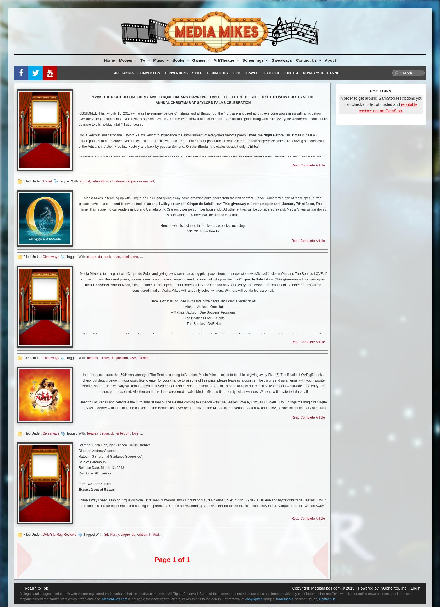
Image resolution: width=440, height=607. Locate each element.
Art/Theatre (227, 60)
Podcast (291, 73)
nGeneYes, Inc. (394, 588)
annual (85, 181)
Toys (237, 73)
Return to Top (36, 588)
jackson (122, 358)
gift (128, 433)
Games (201, 60)
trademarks (284, 599)
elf (152, 181)
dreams (143, 181)
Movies (128, 60)
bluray (114, 535)
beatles (92, 358)
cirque (131, 181)
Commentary (150, 73)
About (330, 60)
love (133, 358)
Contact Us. (328, 599)
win (135, 257)
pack (107, 257)
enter (120, 433)
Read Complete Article (308, 165)
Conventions (176, 73)
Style (197, 73)
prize (116, 257)
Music (161, 60)
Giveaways (282, 60)
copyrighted (254, 599)
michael (143, 358)
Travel (252, 73)
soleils (126, 257)
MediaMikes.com (326, 588)
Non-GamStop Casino (321, 73)
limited (154, 535)
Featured (270, 73)
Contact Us (309, 60)
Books (181, 60)
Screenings (255, 60)
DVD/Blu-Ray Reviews (59, 535)
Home (109, 60)
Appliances (124, 73)
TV (145, 60)
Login (415, 588)
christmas (117, 181)
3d (106, 535)
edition (142, 535)
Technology (218, 73)
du (100, 257)
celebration (100, 181)
